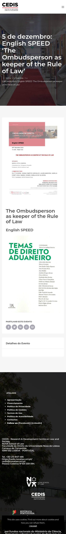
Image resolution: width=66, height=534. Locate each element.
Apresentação (14, 400)
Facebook (24, 423)
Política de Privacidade (19, 406)
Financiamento (15, 403)
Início (8, 78)
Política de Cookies (17, 410)
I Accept (33, 526)
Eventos (19, 78)
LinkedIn (36, 423)
